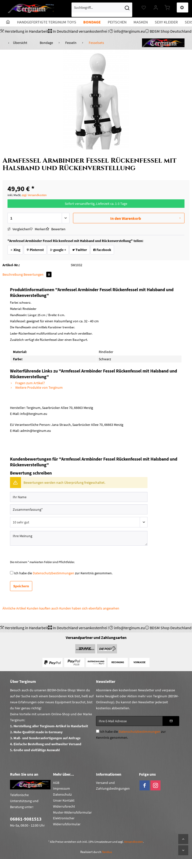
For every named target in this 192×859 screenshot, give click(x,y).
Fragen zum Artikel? (27, 383)
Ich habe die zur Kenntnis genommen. (63, 573)
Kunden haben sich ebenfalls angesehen (89, 608)
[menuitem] (102, 9)
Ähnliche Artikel (14, 608)
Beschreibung (12, 274)
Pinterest (35, 249)
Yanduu (107, 852)
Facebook (102, 249)
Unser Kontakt (63, 800)
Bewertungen (38, 274)
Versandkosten (133, 842)
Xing (15, 249)
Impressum (61, 788)
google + (58, 249)
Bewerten (56, 229)
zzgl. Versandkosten (34, 195)
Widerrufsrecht (64, 806)
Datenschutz (62, 794)
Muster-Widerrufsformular (72, 812)
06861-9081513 (26, 819)
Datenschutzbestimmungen (53, 573)
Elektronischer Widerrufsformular (66, 821)
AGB (56, 782)
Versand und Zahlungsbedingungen (113, 785)
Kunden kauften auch (42, 608)
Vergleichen (19, 229)
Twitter (79, 249)
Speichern (21, 586)
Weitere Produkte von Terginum (36, 387)
